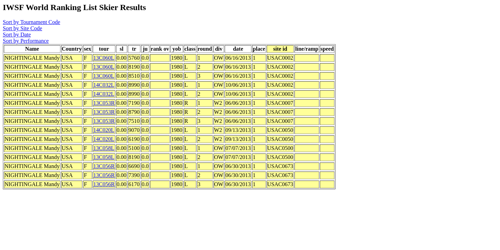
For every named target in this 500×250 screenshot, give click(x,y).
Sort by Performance (26, 41)
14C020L (103, 130)
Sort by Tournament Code (31, 22)
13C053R (104, 103)
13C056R (104, 166)
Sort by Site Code (22, 28)
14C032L (103, 85)
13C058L (103, 148)
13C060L (103, 58)
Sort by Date (17, 35)
